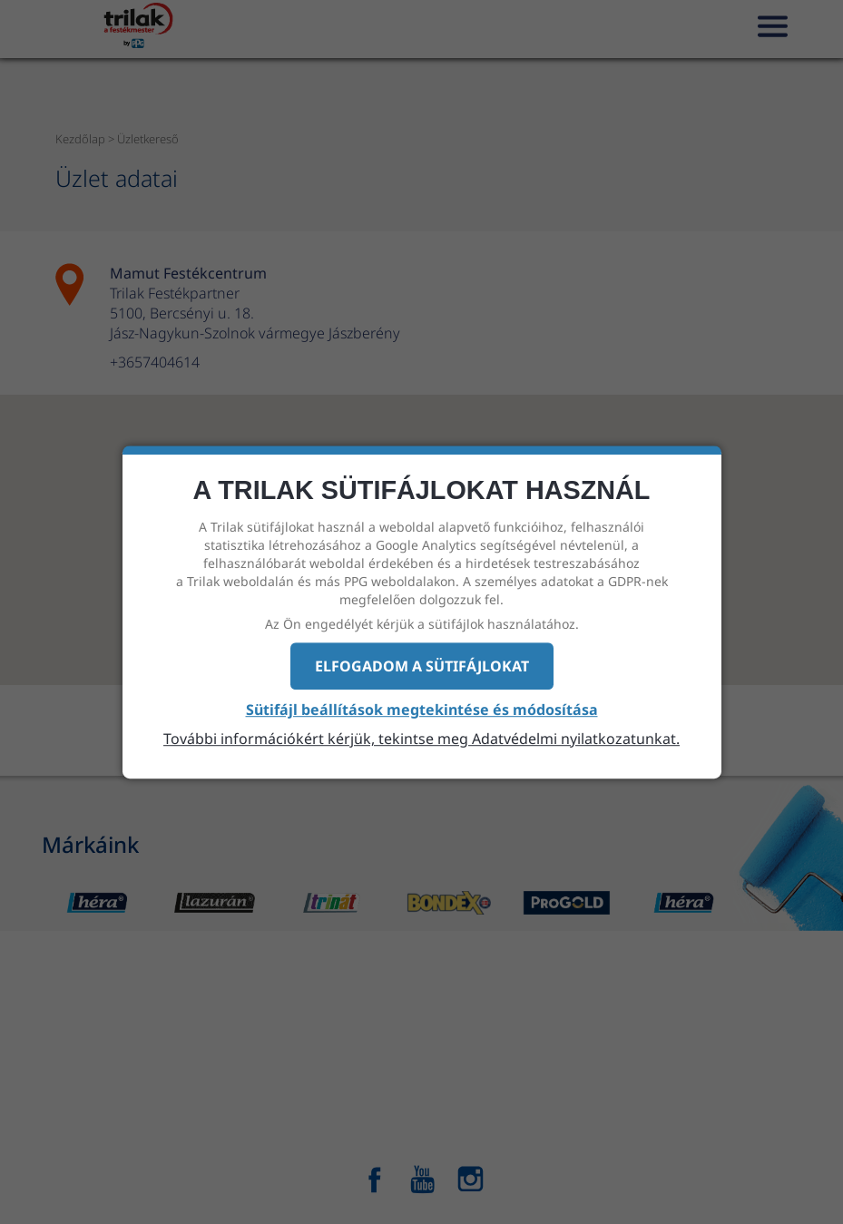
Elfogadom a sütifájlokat (422, 666)
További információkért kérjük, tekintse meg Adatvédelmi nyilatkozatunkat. (421, 739)
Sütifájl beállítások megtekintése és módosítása (422, 710)
